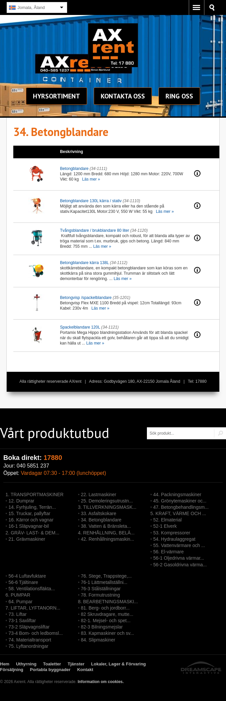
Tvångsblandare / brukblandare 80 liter (94, 230)
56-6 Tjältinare (23, 582)
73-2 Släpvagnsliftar (29, 627)
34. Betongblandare (101, 519)
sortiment (56, 96)
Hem (4, 663)
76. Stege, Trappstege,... (106, 576)
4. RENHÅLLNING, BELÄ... (106, 532)
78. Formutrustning (100, 595)
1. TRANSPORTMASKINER (35, 494)
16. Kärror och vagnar (30, 519)
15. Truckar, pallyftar (29, 513)
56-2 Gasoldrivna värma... (180, 564)
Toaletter (52, 663)
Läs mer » (91, 179)
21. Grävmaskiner (26, 539)
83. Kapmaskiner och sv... (107, 633)
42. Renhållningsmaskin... (107, 539)
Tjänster (76, 663)
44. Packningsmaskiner (177, 494)
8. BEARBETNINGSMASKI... (108, 601)
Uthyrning (26, 663)
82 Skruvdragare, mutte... (107, 614)
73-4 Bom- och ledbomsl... (35, 633)
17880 (53, 457)
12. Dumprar (21, 500)
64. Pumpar (20, 601)
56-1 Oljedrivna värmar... (178, 558)
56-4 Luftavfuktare (27, 576)
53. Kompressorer (171, 532)
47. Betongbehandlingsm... (181, 507)
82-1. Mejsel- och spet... (105, 620)
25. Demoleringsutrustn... (107, 500)
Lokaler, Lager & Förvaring (118, 663)
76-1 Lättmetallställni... (104, 582)
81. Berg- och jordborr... (105, 608)
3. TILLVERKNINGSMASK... (107, 507)
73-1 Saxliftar (22, 620)
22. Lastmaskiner (98, 494)
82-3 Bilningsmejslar (102, 627)
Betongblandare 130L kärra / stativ (90, 201)
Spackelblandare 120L (80, 327)
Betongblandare (74, 168)
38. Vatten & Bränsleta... (106, 526)
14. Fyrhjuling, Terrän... (32, 507)
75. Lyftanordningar (28, 646)
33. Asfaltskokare (98, 513)
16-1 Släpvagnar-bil (28, 526)
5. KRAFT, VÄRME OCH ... (178, 513)
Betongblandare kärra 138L (84, 262)
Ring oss (179, 96)
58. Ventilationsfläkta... (31, 588)
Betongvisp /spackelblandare (85, 297)
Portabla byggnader (50, 669)
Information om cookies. (101, 681)
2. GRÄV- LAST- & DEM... (32, 532)
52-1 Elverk (165, 526)
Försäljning (11, 669)
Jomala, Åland (27, 7)
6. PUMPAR (18, 595)
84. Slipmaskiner (98, 639)
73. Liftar (17, 614)
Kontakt (123, 96)
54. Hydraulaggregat (174, 539)
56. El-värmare (168, 551)
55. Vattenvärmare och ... (179, 545)
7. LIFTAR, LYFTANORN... (33, 608)
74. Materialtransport (29, 639)
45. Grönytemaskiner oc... (179, 500)
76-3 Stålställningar (101, 588)
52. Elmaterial (167, 519)
